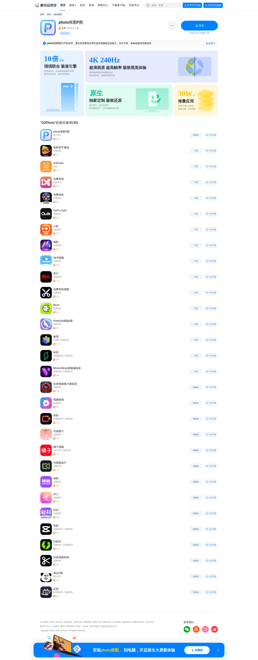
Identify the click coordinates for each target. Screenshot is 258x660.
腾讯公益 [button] (97, 622)
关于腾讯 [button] (44, 622)
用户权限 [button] (117, 622)
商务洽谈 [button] (78, 622)
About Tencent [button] (56, 622)
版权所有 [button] (107, 622)
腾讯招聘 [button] (88, 622)
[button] (46, 5)
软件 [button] (49, 14)
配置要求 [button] (210, 43)
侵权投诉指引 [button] (138, 622)
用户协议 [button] (150, 622)
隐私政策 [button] (126, 622)
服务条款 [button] (68, 622)
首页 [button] (42, 14)
